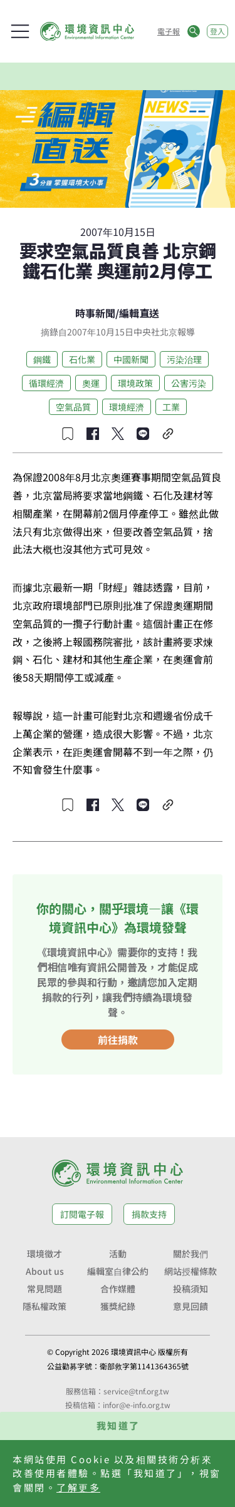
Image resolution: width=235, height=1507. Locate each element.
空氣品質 (73, 407)
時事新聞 (95, 312)
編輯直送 (139, 312)
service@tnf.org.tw (136, 1391)
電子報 (168, 31)
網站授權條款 (190, 1271)
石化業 (82, 359)
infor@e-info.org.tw (136, 1404)
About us (45, 1271)
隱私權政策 (44, 1306)
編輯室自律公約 (118, 1271)
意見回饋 (190, 1306)
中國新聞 (131, 359)
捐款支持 (149, 1214)
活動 (118, 1253)
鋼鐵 (42, 359)
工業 (171, 407)
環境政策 (135, 383)
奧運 (91, 383)
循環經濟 (46, 383)
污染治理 (184, 359)
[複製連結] (168, 433)
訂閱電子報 (82, 1214)
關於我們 (190, 1253)
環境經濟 (126, 407)
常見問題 (44, 1288)
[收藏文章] (67, 433)
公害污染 (188, 383)
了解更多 (78, 1487)
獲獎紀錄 (117, 1306)
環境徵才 (44, 1253)
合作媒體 (117, 1288)
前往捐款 (118, 1039)
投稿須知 (190, 1288)
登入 (217, 31)
